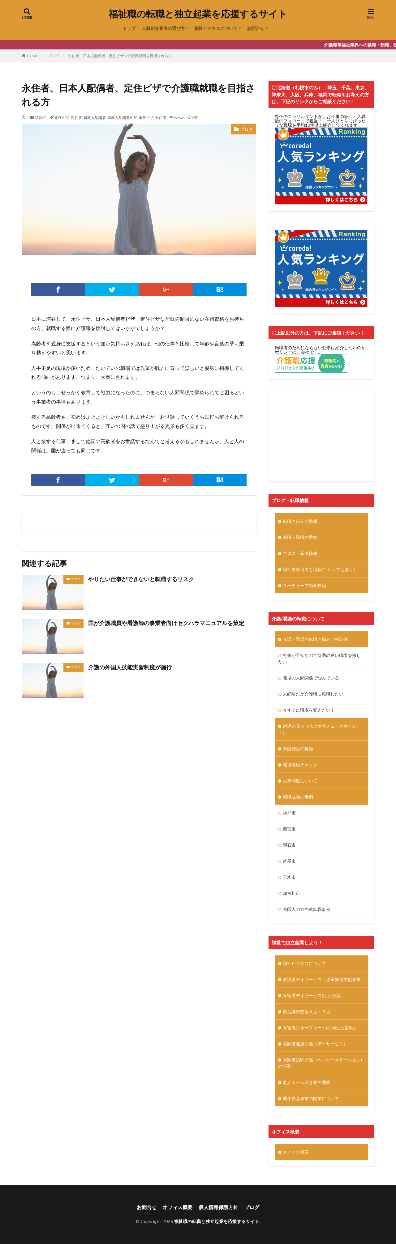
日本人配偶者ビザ (122, 117)
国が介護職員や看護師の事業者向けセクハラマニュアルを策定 (166, 623)
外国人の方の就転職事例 (306, 909)
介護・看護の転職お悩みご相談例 (315, 639)
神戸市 (289, 812)
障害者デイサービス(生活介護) (312, 995)
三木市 (289, 877)
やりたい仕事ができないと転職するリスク (141, 579)
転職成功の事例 (298, 796)
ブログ (53, 55)
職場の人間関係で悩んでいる (311, 677)
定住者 (76, 117)
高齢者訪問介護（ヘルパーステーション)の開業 (320, 1063)
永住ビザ (146, 117)
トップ (129, 28)
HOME (32, 55)
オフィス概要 (296, 1152)
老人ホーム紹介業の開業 (306, 1082)
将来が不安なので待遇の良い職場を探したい (319, 658)
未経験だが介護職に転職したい (313, 693)
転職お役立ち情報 (300, 521)
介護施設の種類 (298, 748)
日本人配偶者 (95, 117)
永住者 (160, 117)
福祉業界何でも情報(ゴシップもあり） (320, 569)
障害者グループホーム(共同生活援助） (320, 1027)
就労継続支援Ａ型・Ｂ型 (306, 1011)
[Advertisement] (321, 436)
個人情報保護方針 (218, 1207)
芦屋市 (289, 861)
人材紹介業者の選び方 (163, 28)
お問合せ (255, 28)
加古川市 (291, 893)
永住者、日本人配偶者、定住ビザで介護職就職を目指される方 (120, 55)
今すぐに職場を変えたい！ (309, 710)
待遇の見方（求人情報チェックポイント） (317, 729)
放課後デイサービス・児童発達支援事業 (322, 979)
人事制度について (300, 780)
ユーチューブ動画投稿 (304, 585)
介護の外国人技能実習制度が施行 (130, 667)
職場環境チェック (300, 764)
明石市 (289, 845)
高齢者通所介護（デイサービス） (315, 1043)
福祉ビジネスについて (216, 28)
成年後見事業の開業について (311, 1098)
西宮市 (289, 828)
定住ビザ (61, 117)
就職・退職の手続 (300, 537)
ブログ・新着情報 (300, 553)
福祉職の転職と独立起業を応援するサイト (198, 14)
